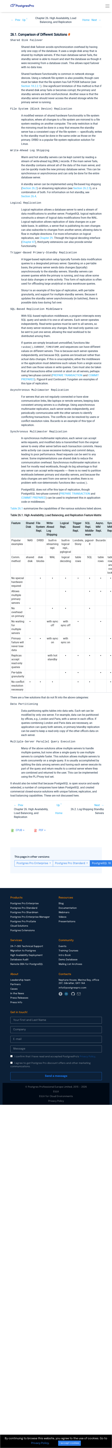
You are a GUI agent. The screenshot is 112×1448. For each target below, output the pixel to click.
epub (19, 830)
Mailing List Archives (70, 964)
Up (24, 20)
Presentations (67, 921)
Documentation (68, 908)
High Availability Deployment (26, 955)
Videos (62, 916)
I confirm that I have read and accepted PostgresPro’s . (55, 1056)
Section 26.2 (29, 188)
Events (62, 946)
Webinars (64, 912)
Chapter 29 (46, 238)
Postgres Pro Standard (70, 863)
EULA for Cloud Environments (56, 1096)
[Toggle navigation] (107, 6)
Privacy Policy (87, 1056)
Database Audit (19, 959)
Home (85, 20)
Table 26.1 (16, 508)
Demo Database (68, 959)
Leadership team (20, 980)
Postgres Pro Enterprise (33, 863)
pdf (41, 830)
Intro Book (65, 955)
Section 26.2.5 (81, 188)
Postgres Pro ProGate (23, 921)
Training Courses (68, 950)
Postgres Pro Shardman (24, 912)
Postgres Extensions (22, 930)
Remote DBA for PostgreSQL (26, 964)
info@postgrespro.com (72, 987)
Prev (17, 20)
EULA (56, 1091)
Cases (14, 988)
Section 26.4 (28, 196)
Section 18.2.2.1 (30, 86)
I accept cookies (69, 1443)
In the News (17, 993)
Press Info (16, 1002)
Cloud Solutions (19, 925)
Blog (61, 903)
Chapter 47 (28, 242)
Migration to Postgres (23, 950)
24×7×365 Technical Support (26, 946)
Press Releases (19, 997)
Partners (15, 984)
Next (94, 20)
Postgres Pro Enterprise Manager (30, 916)
